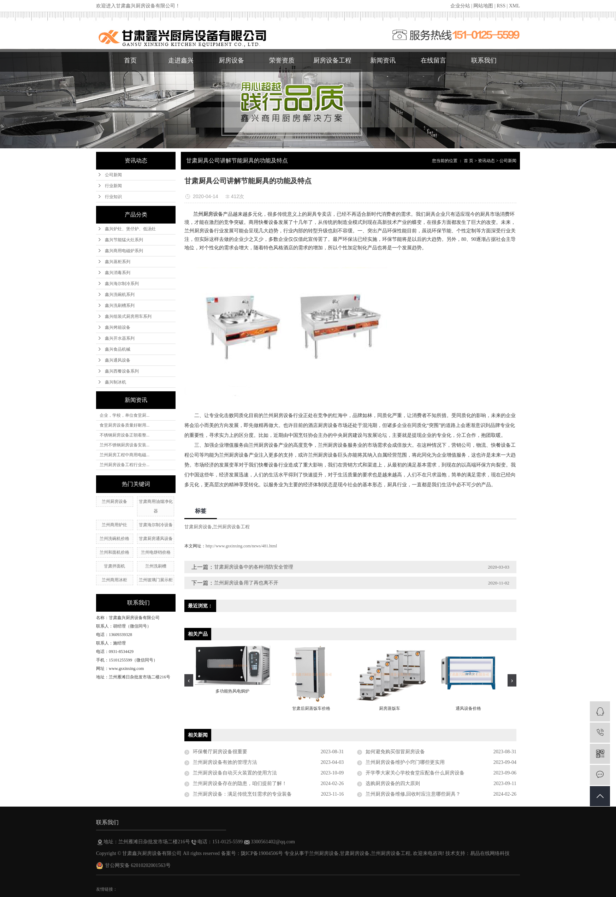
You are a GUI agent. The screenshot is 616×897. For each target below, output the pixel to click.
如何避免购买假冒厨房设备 (395, 751)
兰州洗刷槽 (155, 566)
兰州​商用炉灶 (114, 524)
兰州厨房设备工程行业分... (124, 464)
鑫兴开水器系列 (120, 338)
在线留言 (433, 60)
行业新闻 (113, 185)
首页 (130, 60)
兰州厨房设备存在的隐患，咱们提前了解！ (240, 783)
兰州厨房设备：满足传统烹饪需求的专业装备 (242, 794)
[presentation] (188, 680)
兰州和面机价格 (114, 552)
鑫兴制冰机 (115, 382)
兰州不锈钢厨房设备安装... (124, 444)
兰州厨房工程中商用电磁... (124, 454)
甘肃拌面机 (114, 566)
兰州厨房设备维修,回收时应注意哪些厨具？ (413, 794)
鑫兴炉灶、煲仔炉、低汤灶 (130, 228)
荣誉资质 (282, 60)
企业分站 (460, 5)
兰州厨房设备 (114, 501)
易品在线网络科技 (490, 853)
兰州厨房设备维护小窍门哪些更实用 (405, 762)
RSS (501, 5)
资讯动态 (486, 160)
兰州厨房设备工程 (231, 526)
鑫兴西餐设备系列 (122, 371)
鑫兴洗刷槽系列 (120, 305)
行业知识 (113, 196)
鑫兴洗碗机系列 (120, 294)
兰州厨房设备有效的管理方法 (225, 762)
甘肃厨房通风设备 (156, 538)
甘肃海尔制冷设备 (156, 524)
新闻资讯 (383, 60)
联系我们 (484, 60)
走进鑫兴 (181, 60)
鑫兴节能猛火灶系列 (124, 239)
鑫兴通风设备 (117, 360)
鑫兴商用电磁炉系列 (124, 250)
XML (514, 5)
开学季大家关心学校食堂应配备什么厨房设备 (415, 773)
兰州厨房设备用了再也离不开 (246, 583)
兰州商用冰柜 (114, 579)
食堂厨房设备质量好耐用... (124, 425)
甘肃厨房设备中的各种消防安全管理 (253, 567)
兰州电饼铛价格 (156, 552)
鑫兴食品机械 (117, 349)
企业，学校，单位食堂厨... (124, 415)
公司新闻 (113, 174)
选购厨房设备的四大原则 (393, 783)
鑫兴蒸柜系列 (117, 261)
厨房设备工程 (332, 60)
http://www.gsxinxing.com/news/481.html (241, 545)
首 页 (468, 160)
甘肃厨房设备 (198, 526)
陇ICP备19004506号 (262, 853)
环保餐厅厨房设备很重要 (220, 751)
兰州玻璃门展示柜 (156, 579)
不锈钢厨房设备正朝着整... (124, 435)
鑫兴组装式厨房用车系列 (128, 316)
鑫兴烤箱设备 (117, 327)
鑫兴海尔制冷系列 (122, 283)
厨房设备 (231, 60)
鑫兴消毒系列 (117, 272)
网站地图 (483, 5)
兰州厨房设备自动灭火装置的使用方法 (235, 773)
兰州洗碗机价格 (114, 538)
